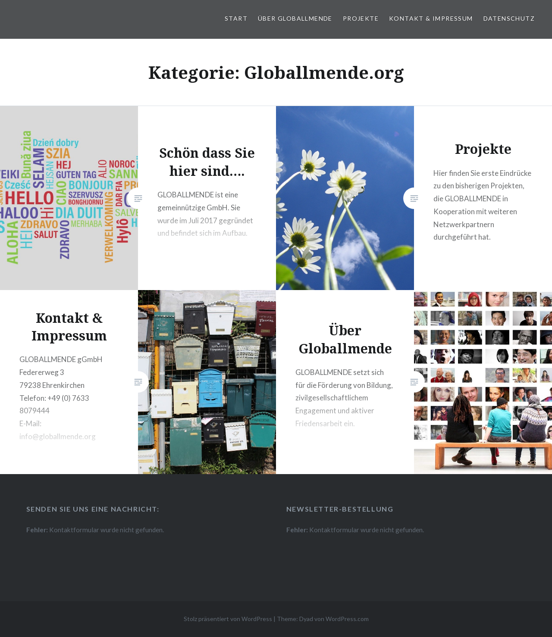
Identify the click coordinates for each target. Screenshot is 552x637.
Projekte (361, 18)
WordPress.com (347, 618)
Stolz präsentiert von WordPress (228, 618)
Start (236, 18)
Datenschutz (509, 18)
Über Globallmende (295, 18)
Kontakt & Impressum (431, 18)
